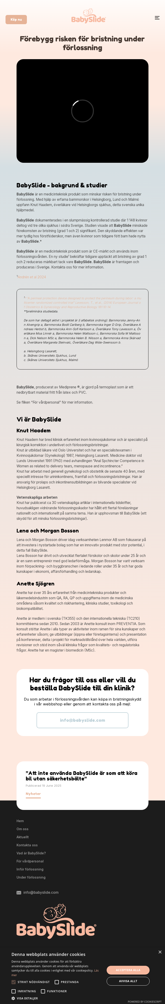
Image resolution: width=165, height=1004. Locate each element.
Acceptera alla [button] (128, 970)
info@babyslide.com (82, 720)
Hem (20, 821)
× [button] (160, 952)
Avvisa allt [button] (128, 981)
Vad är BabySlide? (31, 853)
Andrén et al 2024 (32, 277)
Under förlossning (31, 877)
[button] (56, 998)
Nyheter (33, 794)
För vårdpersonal (30, 861)
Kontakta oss (27, 845)
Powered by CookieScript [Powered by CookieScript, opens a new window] (145, 1001)
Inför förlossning (30, 869)
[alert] (82, 975)
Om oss (22, 829)
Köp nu (16, 19)
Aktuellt (23, 837)
